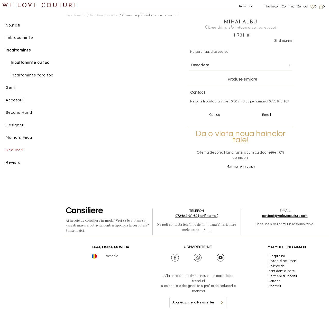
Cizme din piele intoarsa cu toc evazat (150, 15)
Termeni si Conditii (283, 281)
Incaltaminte (18, 50)
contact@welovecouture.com (284, 220)
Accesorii (15, 100)
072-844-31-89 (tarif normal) (196, 220)
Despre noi (277, 261)
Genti (11, 88)
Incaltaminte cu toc (30, 63)
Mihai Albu (234, 21)
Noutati (13, 25)
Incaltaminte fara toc (32, 75)
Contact (302, 6)
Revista (13, 163)
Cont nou (288, 6)
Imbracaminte (19, 38)
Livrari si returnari (283, 266)
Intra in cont (272, 6)
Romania (245, 6)
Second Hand (19, 113)
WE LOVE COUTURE (40, 6)
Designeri (15, 125)
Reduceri (14, 150)
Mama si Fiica (19, 138)
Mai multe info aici (234, 171)
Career (274, 286)
